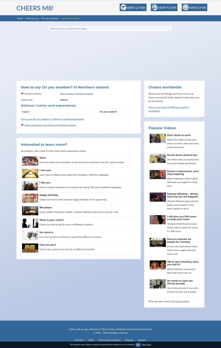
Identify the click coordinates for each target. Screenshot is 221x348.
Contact (142, 340)
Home (20, 18)
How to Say (164, 7)
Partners (79, 340)
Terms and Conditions (109, 340)
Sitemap (129, 340)
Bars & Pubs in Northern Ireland (76, 93)
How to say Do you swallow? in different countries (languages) (52, 119)
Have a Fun (194, 7)
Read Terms (146, 344)
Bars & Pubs (133, 7)
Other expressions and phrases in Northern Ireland (50, 125)
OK (138, 344)
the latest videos (180, 301)
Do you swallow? (50, 18)
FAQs (91, 340)
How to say (32, 18)
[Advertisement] (110, 56)
